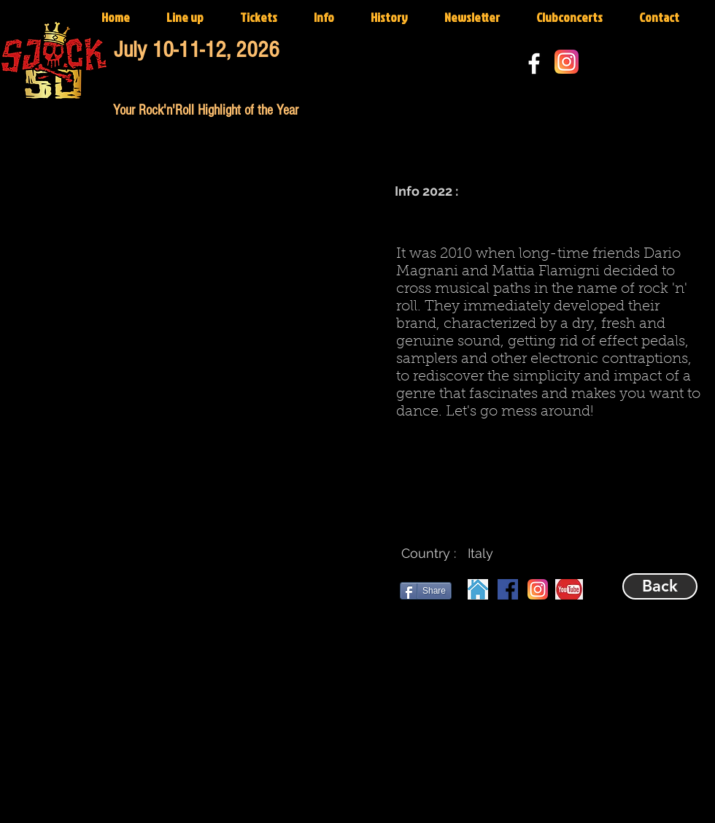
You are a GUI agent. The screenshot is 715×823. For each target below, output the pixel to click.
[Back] (659, 586)
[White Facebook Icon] (534, 63)
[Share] (426, 591)
